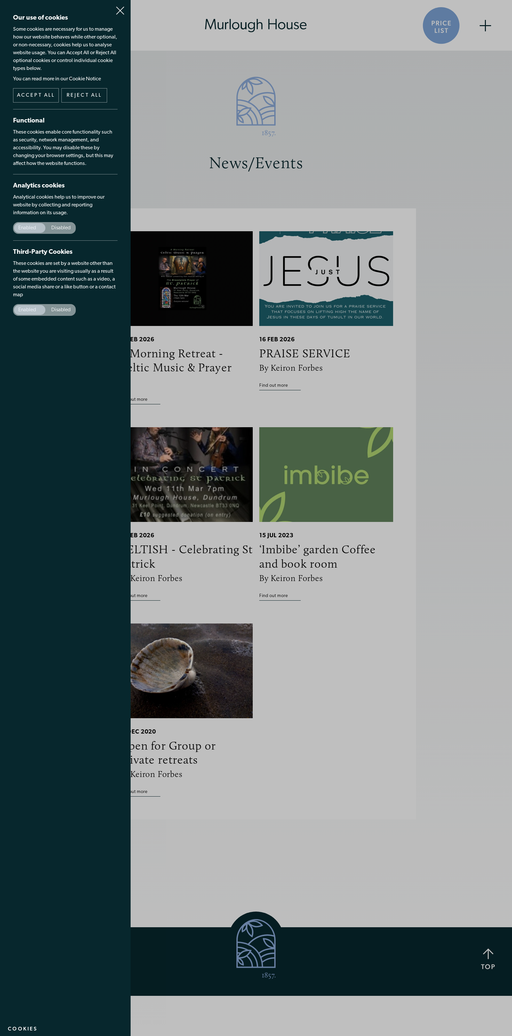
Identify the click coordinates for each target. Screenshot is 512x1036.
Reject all (84, 95)
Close (120, 8)
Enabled (27, 228)
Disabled (61, 228)
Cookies (23, 1029)
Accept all (36, 95)
